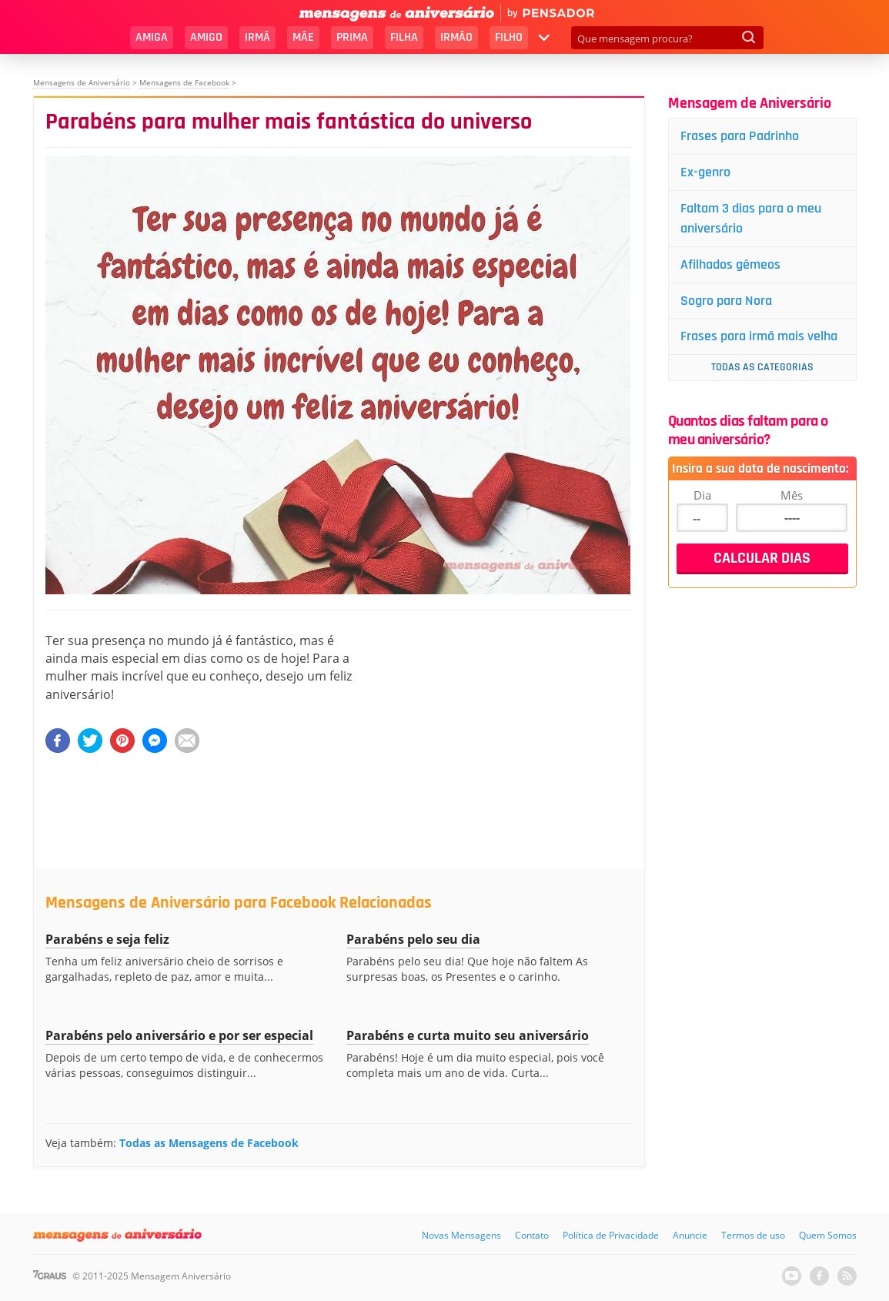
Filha (404, 37)
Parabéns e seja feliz (107, 939)
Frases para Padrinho (739, 136)
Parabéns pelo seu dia (413, 939)
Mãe (303, 37)
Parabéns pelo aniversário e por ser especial (179, 1035)
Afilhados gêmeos (730, 264)
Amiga (151, 37)
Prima (352, 37)
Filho (509, 37)
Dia (702, 495)
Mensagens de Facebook (184, 82)
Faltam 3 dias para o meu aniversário (750, 218)
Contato (532, 1235)
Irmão (456, 37)
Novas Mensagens (461, 1235)
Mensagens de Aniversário (81, 82)
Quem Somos (828, 1235)
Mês (791, 495)
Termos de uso (753, 1235)
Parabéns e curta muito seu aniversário (467, 1035)
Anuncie (690, 1235)
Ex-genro (705, 172)
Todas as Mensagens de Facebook (209, 1142)
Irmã (257, 37)
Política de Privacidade (611, 1235)
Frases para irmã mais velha (758, 336)
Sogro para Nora (726, 300)
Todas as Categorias (762, 367)
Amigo (206, 37)
